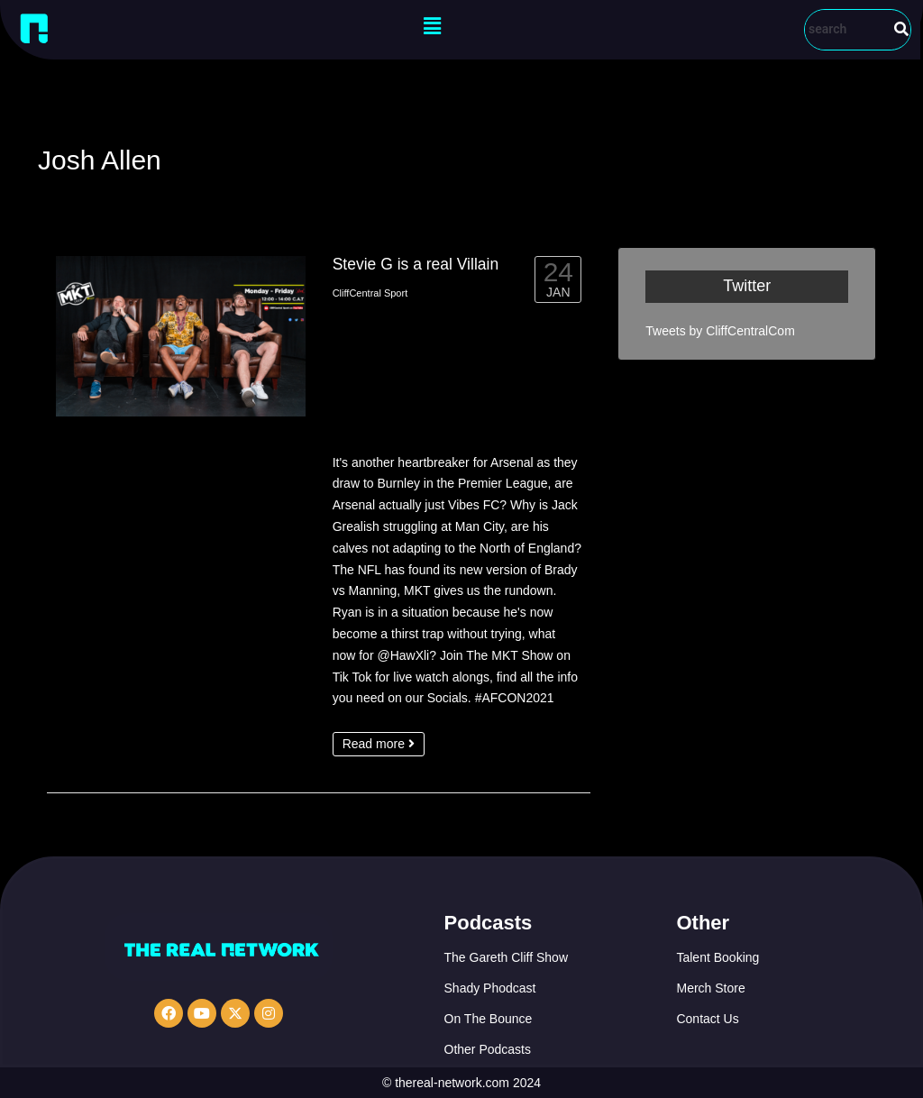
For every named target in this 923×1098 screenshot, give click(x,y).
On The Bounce (488, 1018)
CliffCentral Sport (370, 293)
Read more (379, 744)
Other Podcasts (488, 1049)
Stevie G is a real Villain (416, 264)
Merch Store (710, 988)
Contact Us (707, 1018)
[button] (431, 26)
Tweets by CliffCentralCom (719, 331)
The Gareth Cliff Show (506, 957)
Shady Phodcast (490, 988)
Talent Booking (717, 957)
